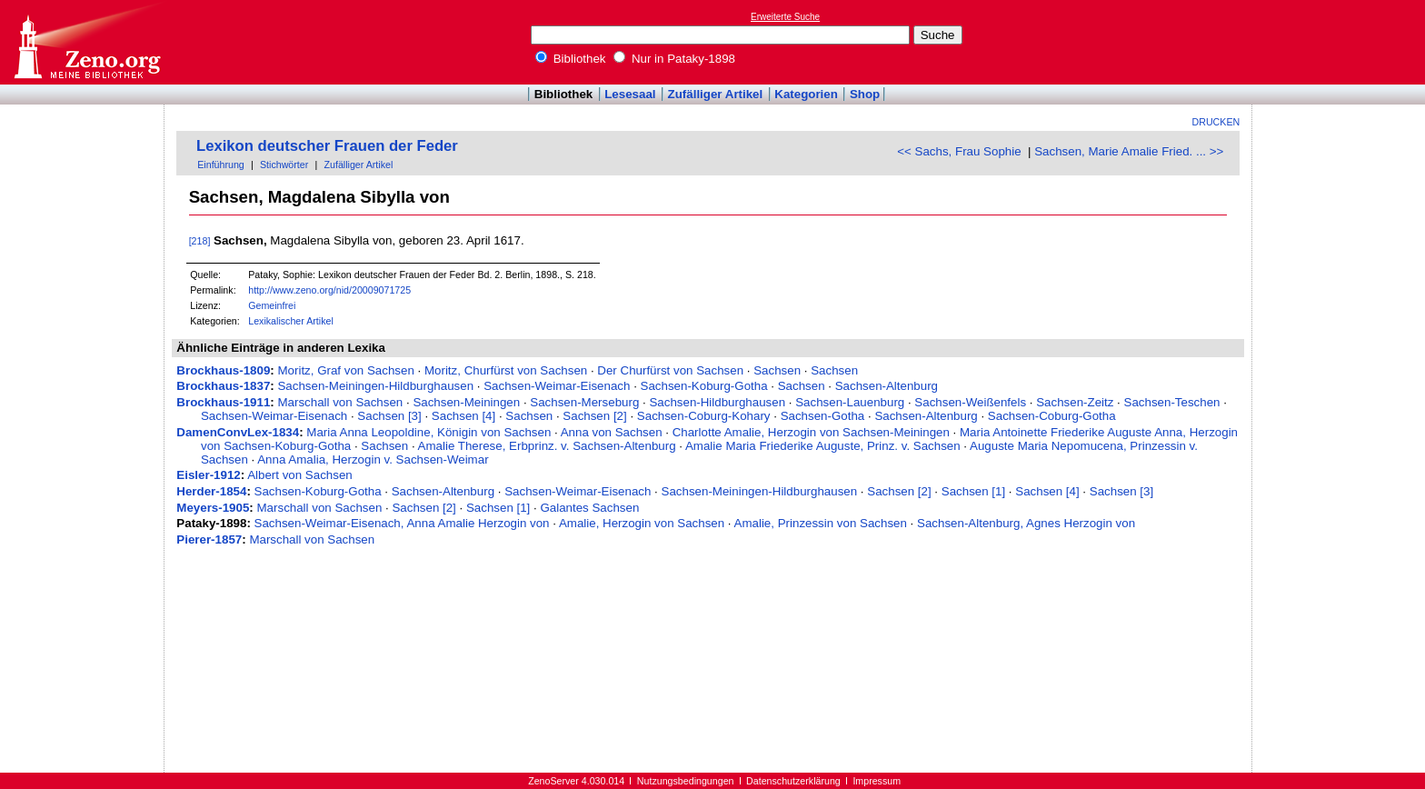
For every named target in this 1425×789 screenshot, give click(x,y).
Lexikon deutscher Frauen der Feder (327, 146)
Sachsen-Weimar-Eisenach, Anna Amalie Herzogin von (402, 523)
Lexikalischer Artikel (291, 320)
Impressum (876, 780)
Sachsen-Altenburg (886, 386)
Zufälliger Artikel (715, 94)
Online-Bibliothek (86, 42)
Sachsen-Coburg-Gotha (1052, 416)
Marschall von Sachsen (340, 402)
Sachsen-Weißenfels (970, 402)
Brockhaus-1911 (223, 402)
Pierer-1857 (209, 539)
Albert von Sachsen (300, 475)
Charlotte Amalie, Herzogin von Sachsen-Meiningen (811, 432)
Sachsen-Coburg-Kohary (704, 416)
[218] (200, 240)
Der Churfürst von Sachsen (670, 370)
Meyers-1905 (212, 507)
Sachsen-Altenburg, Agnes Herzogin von (1026, 523)
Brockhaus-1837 (223, 386)
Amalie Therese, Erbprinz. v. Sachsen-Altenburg (547, 446)
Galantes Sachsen (589, 507)
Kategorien (806, 94)
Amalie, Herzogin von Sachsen (641, 523)
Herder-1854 (211, 491)
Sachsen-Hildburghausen (717, 402)
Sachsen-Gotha (823, 416)
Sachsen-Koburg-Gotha (704, 386)
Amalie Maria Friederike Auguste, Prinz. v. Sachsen (823, 446)
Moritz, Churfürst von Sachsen (505, 370)
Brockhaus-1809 (223, 370)
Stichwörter (284, 164)
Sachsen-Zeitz (1074, 402)
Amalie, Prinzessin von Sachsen (820, 523)
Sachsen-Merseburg (584, 402)
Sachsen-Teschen (1172, 402)
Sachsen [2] (594, 416)
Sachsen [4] (463, 416)
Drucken (1216, 121)
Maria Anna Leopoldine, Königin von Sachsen (428, 432)
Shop (865, 94)
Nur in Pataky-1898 (674, 58)
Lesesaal (629, 94)
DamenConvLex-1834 (237, 432)
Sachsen (777, 370)
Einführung (220, 164)
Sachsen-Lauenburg (849, 402)
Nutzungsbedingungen (685, 780)
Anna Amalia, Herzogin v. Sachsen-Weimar (372, 459)
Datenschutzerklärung (793, 780)
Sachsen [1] (973, 491)
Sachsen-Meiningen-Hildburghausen (375, 386)
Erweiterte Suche (785, 17)
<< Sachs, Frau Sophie (959, 151)
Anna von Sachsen (612, 432)
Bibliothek (570, 58)
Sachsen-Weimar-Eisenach (556, 386)
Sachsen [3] (389, 416)
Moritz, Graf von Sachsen (345, 370)
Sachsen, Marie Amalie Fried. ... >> (1128, 151)
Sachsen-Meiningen (466, 402)
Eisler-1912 (208, 475)
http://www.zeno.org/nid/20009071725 (329, 290)
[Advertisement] (1341, 42)
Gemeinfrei (271, 305)
